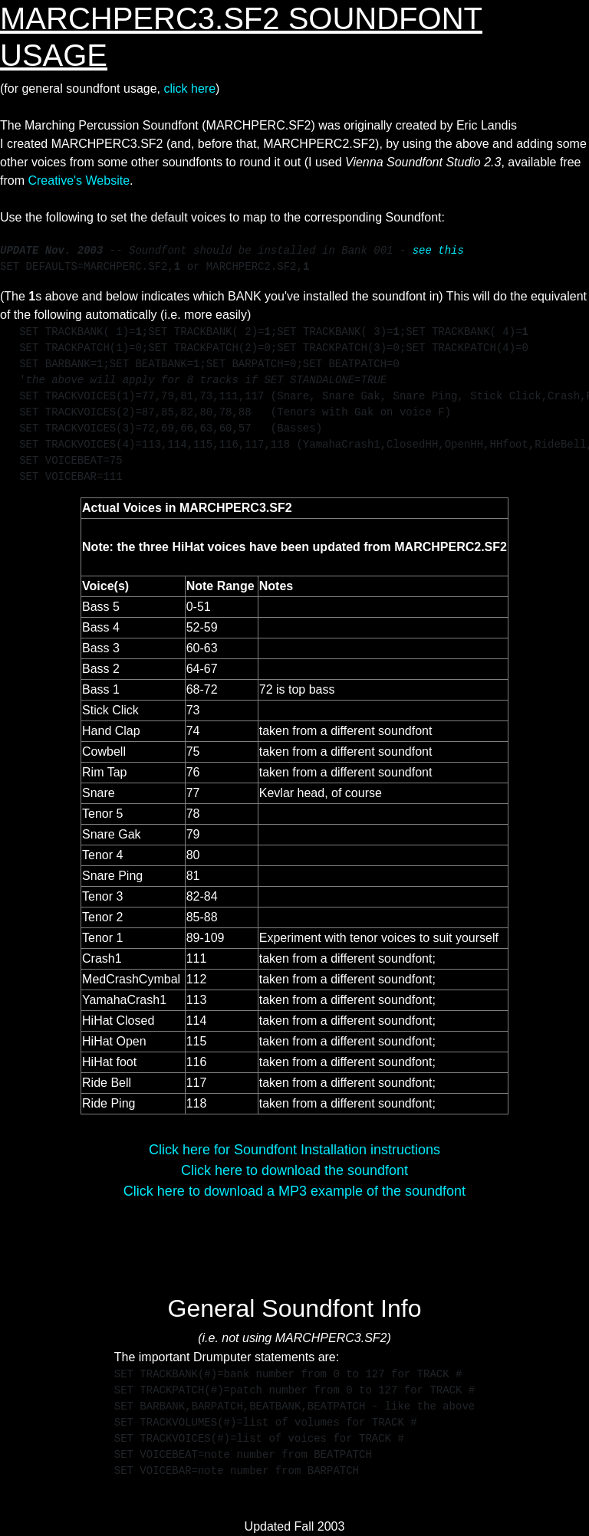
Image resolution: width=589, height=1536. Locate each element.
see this (438, 251)
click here (189, 88)
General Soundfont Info (295, 1308)
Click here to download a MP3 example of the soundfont (294, 1191)
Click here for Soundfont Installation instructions (294, 1149)
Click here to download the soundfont (294, 1170)
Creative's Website (79, 180)
